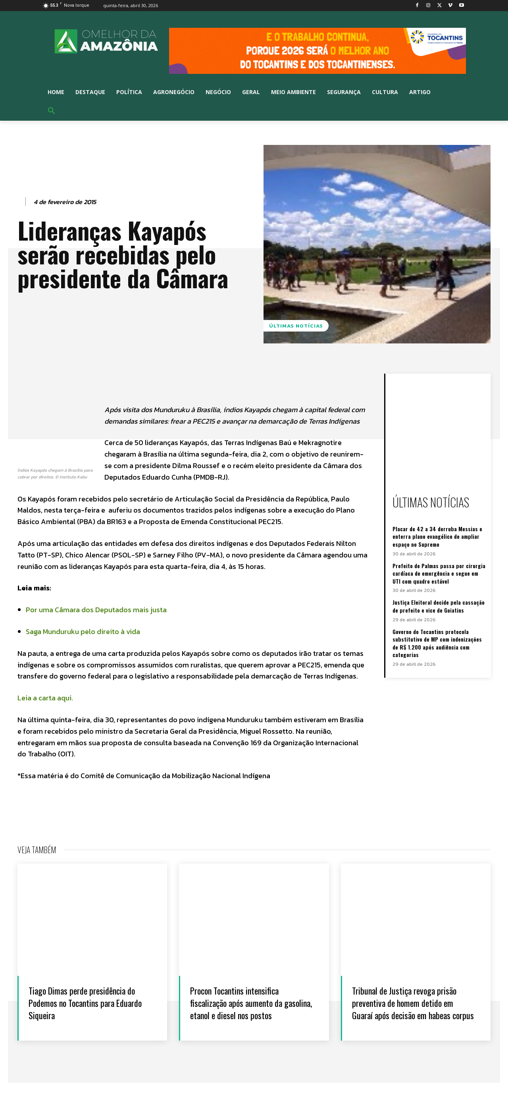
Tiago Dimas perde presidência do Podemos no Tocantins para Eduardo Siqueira (86, 1002)
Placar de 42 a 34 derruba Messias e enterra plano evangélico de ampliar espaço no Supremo (437, 536)
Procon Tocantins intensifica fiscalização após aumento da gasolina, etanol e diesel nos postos (245, 1008)
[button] (51, 111)
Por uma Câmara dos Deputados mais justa (96, 609)
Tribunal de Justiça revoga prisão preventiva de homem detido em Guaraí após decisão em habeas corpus (413, 1008)
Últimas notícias (296, 326)
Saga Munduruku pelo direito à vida (84, 631)
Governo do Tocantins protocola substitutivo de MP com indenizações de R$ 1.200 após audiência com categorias (437, 643)
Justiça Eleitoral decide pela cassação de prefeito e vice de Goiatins (439, 606)
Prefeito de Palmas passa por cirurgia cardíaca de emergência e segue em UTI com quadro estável (439, 573)
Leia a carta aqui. (45, 697)
